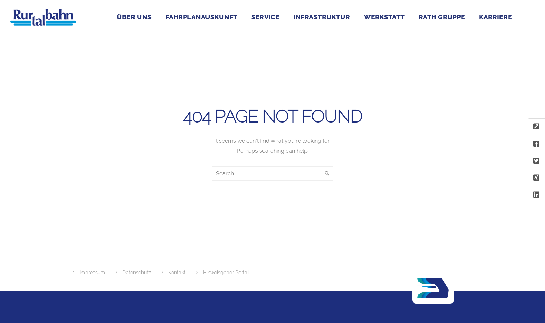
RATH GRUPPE (441, 17)
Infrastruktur (321, 17)
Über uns (134, 17)
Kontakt (177, 272)
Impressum (92, 272)
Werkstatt (384, 17)
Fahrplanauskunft (201, 17)
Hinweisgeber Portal (226, 272)
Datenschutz (136, 272)
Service (265, 17)
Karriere (495, 17)
